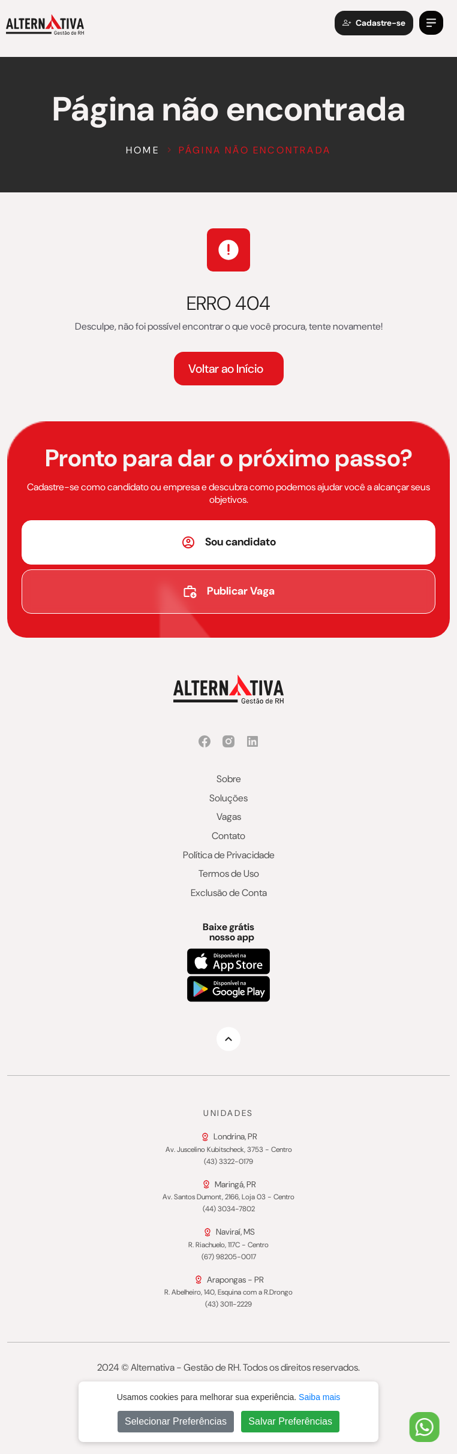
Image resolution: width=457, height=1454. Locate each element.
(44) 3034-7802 (229, 1209)
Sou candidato (228, 542)
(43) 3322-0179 (228, 1162)
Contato (228, 836)
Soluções (228, 798)
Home (143, 150)
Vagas (229, 817)
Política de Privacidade (229, 855)
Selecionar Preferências (176, 1421)
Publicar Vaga (228, 591)
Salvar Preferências (290, 1421)
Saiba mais (319, 1397)
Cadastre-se (373, 22)
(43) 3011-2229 (228, 1304)
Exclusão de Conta (229, 893)
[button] (431, 23)
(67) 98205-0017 (229, 1257)
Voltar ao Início (225, 368)
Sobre (229, 779)
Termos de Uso (229, 874)
